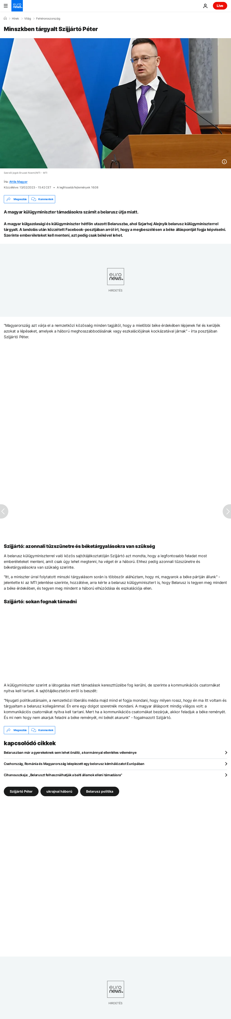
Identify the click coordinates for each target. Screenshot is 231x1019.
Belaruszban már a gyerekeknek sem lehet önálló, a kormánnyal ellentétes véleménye (70, 752)
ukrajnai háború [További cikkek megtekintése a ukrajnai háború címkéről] (59, 791)
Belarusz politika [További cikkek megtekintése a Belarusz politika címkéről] (99, 791)
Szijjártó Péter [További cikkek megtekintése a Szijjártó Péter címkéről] (21, 791)
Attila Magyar (18, 181)
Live (220, 6)
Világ (27, 18)
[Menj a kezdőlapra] (17, 5)
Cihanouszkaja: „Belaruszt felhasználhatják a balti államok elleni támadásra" (63, 775)
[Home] (5, 18)
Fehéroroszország (48, 18)
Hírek (15, 18)
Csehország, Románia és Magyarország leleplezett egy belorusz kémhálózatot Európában (74, 764)
